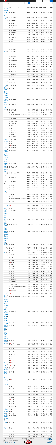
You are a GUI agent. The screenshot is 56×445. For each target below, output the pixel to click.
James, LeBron (6, 93)
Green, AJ (5, 247)
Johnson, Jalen (6, 10)
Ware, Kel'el (5, 20)
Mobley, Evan (5, 102)
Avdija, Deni (5, 104)
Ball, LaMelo (5, 88)
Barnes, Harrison (6, 314)
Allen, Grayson (6, 128)
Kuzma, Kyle (5, 231)
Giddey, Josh (5, 110)
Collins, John (5, 219)
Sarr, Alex (5, 192)
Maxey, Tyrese (6, 52)
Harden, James (6, 95)
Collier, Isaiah (5, 244)
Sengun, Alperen (6, 143)
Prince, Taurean (6, 245)
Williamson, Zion (6, 89)
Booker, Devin (5, 54)
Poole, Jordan (5, 213)
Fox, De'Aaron (5, 13)
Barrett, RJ (5, 138)
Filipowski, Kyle (6, 132)
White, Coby (5, 166)
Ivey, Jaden (5, 295)
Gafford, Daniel (6, 151)
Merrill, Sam (5, 248)
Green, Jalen (5, 17)
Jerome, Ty (5, 311)
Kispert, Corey (5, 322)
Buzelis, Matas (6, 136)
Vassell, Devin (5, 225)
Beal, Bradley (5, 255)
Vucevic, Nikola (6, 253)
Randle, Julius (5, 67)
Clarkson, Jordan (6, 299)
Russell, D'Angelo (6, 238)
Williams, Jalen (6, 164)
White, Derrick (5, 107)
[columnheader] (6, 7)
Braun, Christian (6, 184)
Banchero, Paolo (6, 157)
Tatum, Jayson (6, 8)
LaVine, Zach (5, 210)
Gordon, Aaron (6, 232)
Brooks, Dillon (5, 186)
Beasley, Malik (5, 297)
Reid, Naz (5, 115)
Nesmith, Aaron (6, 320)
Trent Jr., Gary (5, 240)
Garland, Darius (6, 97)
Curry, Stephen (6, 159)
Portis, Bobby (5, 188)
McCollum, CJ (5, 15)
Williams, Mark (6, 229)
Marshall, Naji (5, 173)
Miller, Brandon (6, 139)
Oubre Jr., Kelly (6, 301)
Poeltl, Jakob (5, 150)
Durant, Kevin (5, 12)
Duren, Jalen (5, 85)
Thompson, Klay (6, 234)
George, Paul (5, 109)
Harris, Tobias (5, 172)
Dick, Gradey (5, 303)
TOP (4, 5)
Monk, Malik (5, 224)
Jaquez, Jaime (6, 155)
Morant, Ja (5, 163)
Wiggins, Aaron (6, 318)
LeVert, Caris (5, 316)
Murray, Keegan (6, 312)
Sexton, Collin (5, 167)
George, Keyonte (6, 105)
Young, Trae (5, 207)
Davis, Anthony (6, 205)
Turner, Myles (5, 149)
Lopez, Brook (5, 84)
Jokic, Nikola (5, 21)
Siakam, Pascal (6, 141)
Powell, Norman (6, 182)
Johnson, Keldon (6, 236)
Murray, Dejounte (6, 147)
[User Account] (39, 1)
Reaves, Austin (6, 100)
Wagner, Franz (6, 161)
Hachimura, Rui (6, 305)
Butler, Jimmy (5, 296)
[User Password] (46, 1)
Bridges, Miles (5, 99)
